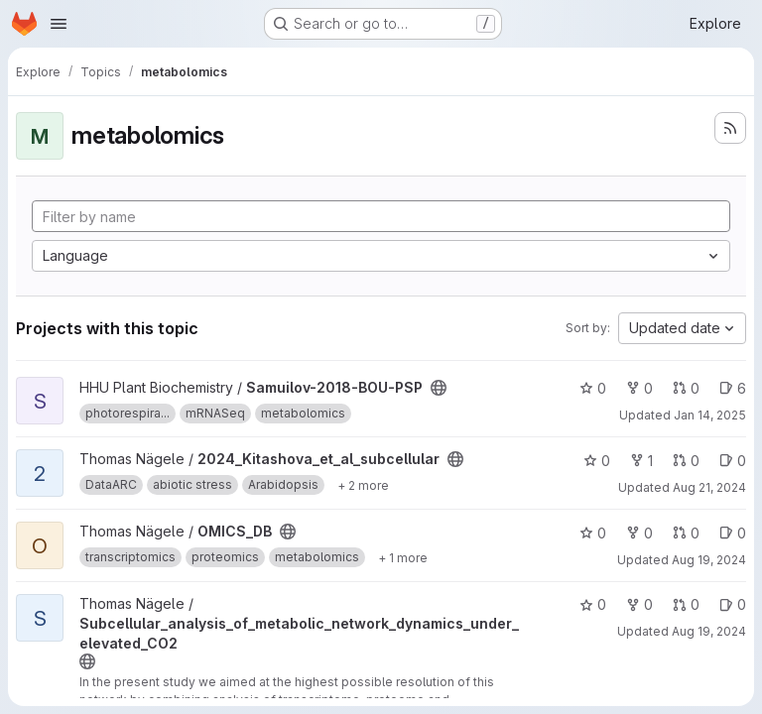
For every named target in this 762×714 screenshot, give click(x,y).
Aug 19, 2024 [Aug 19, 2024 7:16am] (709, 631)
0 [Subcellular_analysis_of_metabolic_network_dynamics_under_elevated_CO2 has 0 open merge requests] (686, 604)
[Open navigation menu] (58, 24)
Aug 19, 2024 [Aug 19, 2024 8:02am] (709, 559)
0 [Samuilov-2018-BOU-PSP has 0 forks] (639, 388)
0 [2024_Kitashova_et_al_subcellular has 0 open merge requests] (686, 460)
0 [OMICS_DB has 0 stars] (592, 533)
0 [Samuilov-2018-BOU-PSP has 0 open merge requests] (686, 388)
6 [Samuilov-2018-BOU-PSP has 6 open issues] (732, 388)
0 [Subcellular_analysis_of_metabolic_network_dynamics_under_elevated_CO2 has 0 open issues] (732, 604)
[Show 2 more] (363, 485)
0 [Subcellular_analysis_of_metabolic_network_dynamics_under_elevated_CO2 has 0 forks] (639, 604)
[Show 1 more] (403, 557)
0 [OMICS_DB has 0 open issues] (732, 533)
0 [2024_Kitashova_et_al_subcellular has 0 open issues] (732, 460)
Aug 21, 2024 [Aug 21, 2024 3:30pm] (709, 487)
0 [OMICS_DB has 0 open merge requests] (686, 533)
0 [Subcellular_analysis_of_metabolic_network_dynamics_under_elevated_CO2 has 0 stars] (592, 604)
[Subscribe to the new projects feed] (730, 128)
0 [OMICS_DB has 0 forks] (639, 533)
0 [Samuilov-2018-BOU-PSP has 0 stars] (592, 388)
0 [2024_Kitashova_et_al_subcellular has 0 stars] (596, 460)
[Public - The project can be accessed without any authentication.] (438, 388)
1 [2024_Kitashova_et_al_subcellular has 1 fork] (641, 460)
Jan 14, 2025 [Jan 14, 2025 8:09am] (710, 415)
